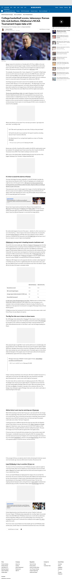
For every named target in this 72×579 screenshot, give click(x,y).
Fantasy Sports (4, 565)
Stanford (36, 424)
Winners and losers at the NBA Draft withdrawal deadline (63, 53)
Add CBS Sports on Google (44, 29)
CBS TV (17, 570)
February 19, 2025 (28, 142)
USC (42, 345)
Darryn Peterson (15, 234)
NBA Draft (32, 236)
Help (45, 564)
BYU (37, 64)
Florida (30, 245)
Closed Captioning (34, 570)
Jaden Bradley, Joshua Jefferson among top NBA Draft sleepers (63, 68)
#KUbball (11, 140)
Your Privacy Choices (34, 569)
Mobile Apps (4, 572)
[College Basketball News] (9, 11)
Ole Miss (16, 255)
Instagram (60, 567)
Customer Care (47, 565)
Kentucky (32, 69)
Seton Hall (34, 482)
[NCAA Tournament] (25, 11)
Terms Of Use (33, 564)
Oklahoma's (9, 242)
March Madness (4, 570)
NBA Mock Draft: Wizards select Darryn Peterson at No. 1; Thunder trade (63, 42)
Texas (30, 255)
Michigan (43, 321)
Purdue (26, 319)
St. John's (42, 519)
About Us (18, 564)
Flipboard (60, 574)
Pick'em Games (4, 564)
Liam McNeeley (11, 464)
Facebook (60, 569)
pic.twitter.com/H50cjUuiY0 (16, 360)
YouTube (60, 564)
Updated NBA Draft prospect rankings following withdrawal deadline (62, 36)
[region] (61, 22)
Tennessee (36, 245)
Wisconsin (8, 208)
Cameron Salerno (9, 29)
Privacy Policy (33, 565)
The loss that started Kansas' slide (14, 93)
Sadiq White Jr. (18, 437)
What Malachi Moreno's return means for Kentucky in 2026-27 (63, 73)
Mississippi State (37, 254)
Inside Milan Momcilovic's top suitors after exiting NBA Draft (63, 63)
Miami (32, 424)
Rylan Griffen (32, 208)
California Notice (33, 572)
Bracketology (35, 483)
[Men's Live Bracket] (43, 11)
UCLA (7, 346)
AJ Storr (17, 208)
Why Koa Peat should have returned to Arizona (62, 58)
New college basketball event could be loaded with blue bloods (63, 78)
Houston (31, 93)
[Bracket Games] (34, 11)
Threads (59, 572)
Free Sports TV (4, 567)
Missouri (24, 255)
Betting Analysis (4, 569)
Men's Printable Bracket (28, 14)
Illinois (14, 386)
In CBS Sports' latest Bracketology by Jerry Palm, (18, 300)
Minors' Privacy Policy (34, 567)
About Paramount (19, 567)
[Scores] (18, 11)
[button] (49, 11)
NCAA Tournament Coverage (7, 14)
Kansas (7, 64)
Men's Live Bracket (18, 14)
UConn (29, 464)
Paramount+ (18, 569)
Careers (17, 565)
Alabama (23, 208)
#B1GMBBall (39, 358)
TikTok (59, 565)
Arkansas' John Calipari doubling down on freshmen (63, 48)
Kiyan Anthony (34, 437)
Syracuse (36, 410)
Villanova (12, 470)
